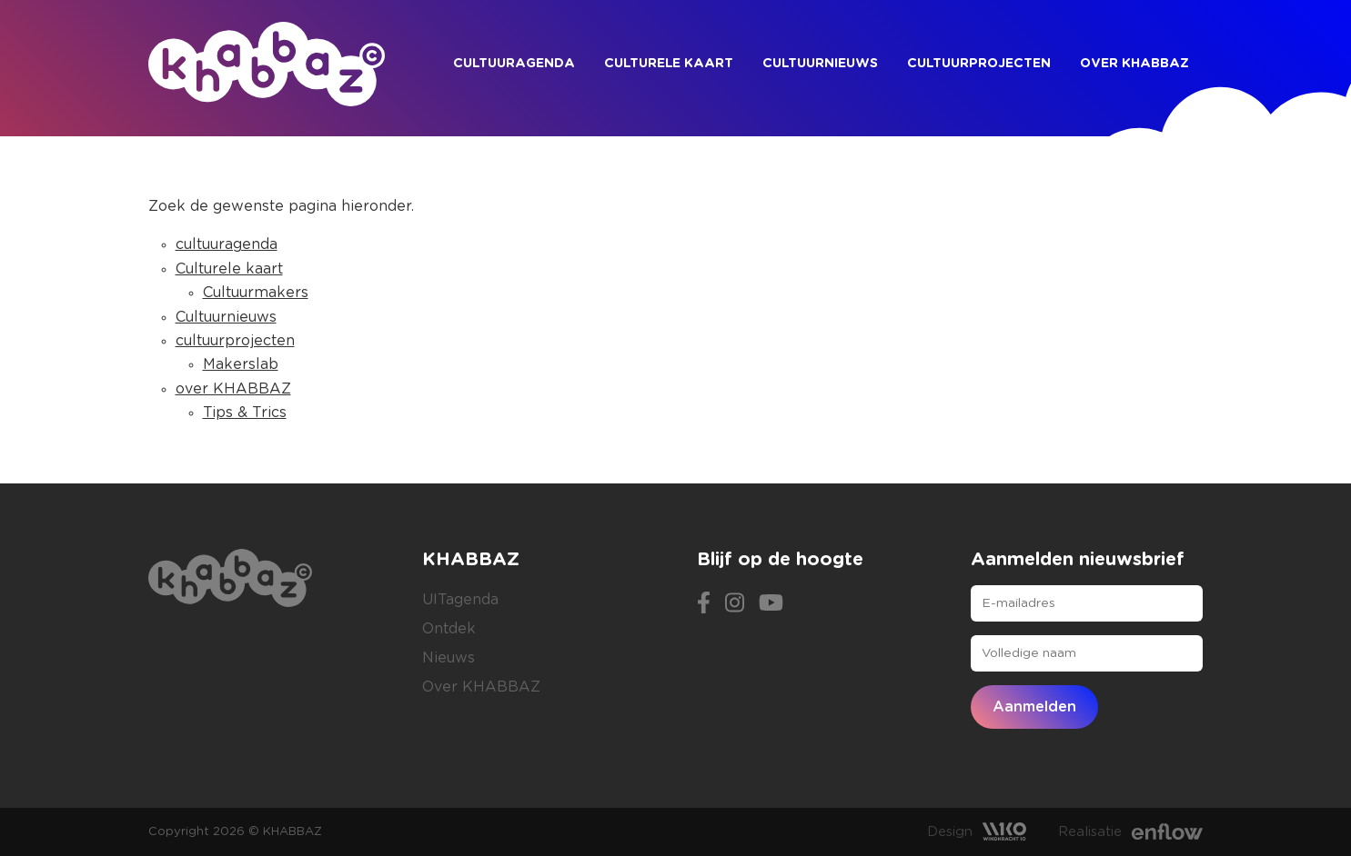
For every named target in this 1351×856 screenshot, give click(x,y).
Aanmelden (1034, 707)
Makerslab (240, 364)
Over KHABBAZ (481, 687)
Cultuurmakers (255, 292)
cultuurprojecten (979, 63)
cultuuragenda (514, 63)
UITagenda (460, 599)
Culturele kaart (668, 63)
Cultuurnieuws (820, 63)
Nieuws (448, 658)
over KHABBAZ (1134, 63)
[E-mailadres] (1087, 603)
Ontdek (449, 629)
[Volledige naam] (1087, 653)
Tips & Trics (245, 412)
